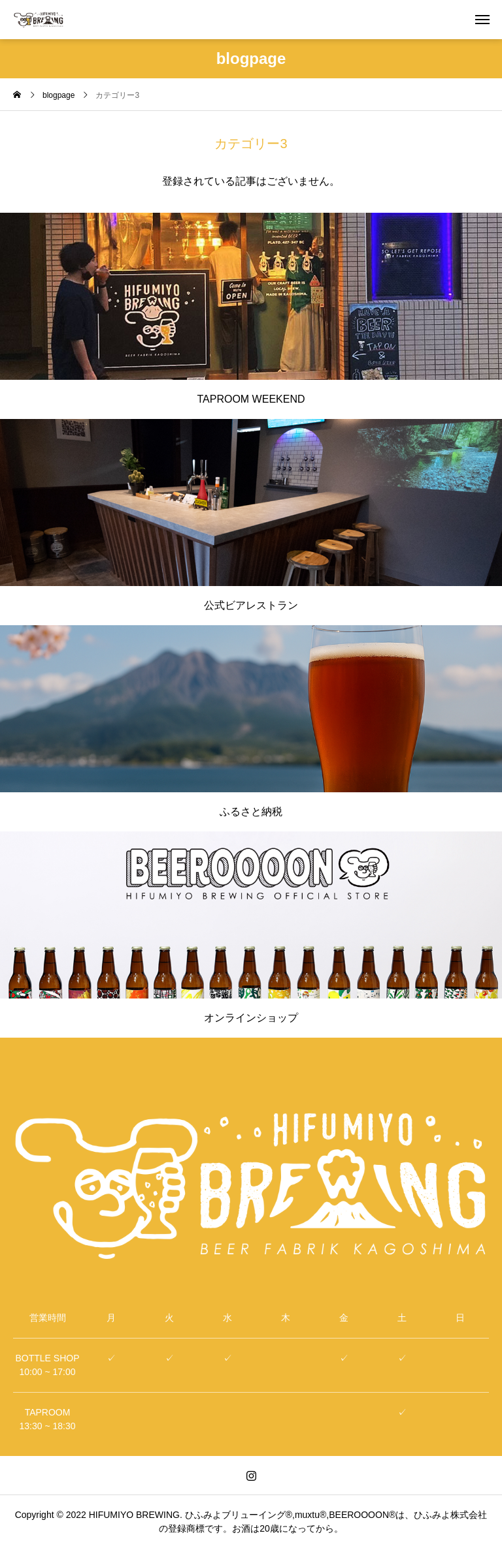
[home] (17, 96)
